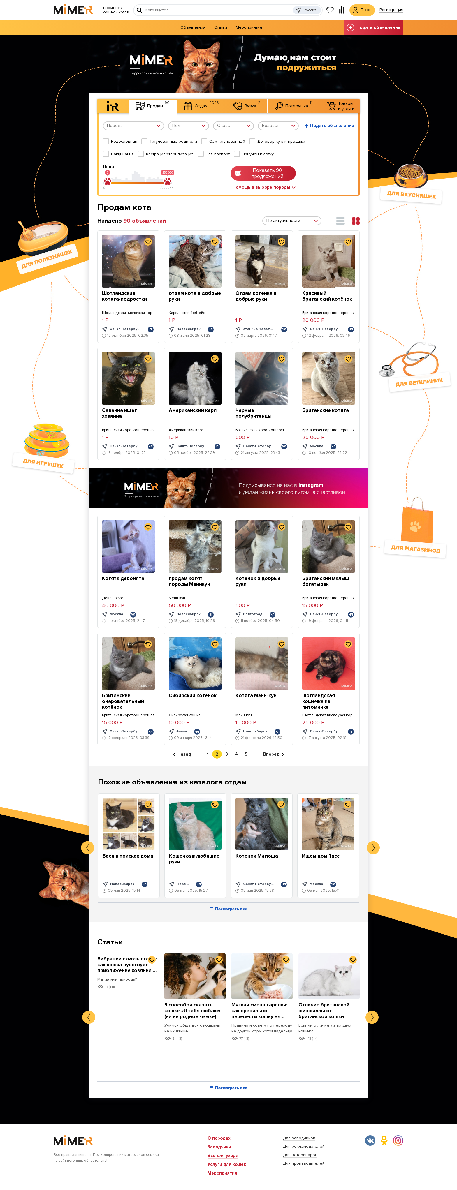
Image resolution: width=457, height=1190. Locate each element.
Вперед (273, 754)
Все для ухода (223, 1155)
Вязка (246, 105)
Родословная (124, 141)
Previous (87, 847)
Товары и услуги (340, 106)
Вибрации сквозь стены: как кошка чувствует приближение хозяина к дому (127, 967)
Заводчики (219, 1147)
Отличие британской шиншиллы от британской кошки (323, 1011)
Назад (182, 754)
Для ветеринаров (300, 1154)
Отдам (201, 105)
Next (373, 847)
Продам (153, 105)
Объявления (192, 27)
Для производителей (304, 1163)
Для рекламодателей (304, 1146)
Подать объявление (373, 27)
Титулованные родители (173, 141)
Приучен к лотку (258, 153)
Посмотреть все (228, 909)
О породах (219, 1138)
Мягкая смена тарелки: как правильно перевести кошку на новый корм (259, 1013)
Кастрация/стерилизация (170, 153)
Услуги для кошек (227, 1164)
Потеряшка (293, 105)
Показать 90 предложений (259, 173)
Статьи (220, 27)
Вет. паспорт (218, 153)
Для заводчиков (299, 1138)
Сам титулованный (227, 141)
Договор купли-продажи (281, 141)
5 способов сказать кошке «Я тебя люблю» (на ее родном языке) (192, 1011)
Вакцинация (122, 153)
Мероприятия (249, 27)
